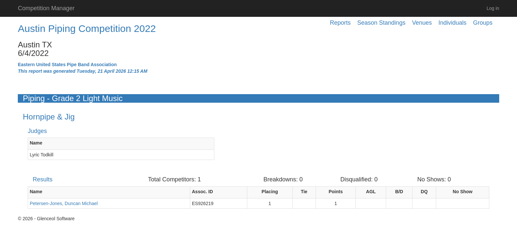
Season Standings (381, 22)
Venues (422, 22)
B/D (399, 191)
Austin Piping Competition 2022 (87, 28)
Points (336, 191)
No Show (462, 191)
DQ (424, 191)
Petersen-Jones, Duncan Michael (64, 203)
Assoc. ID (202, 191)
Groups (483, 22)
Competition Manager (46, 8)
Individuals (453, 22)
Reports (340, 22)
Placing (269, 191)
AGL (371, 191)
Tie (304, 191)
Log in (493, 8)
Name (36, 142)
